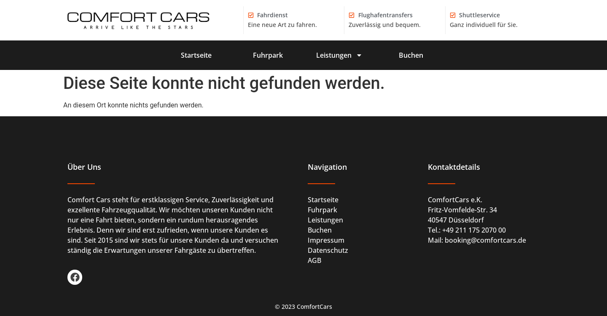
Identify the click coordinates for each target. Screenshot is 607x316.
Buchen (411, 55)
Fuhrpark (268, 55)
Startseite (196, 55)
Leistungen (339, 55)
